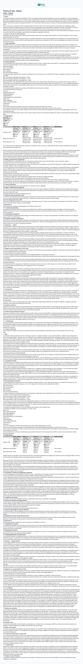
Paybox (66, 161)
